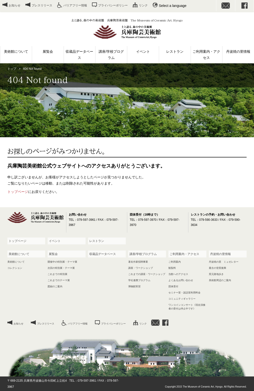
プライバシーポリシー (113, 5)
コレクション (14, 268)
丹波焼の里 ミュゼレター (223, 261)
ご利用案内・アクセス (206, 55)
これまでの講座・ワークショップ (146, 274)
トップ (11, 68)
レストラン (174, 51)
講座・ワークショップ (140, 268)
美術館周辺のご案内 (220, 280)
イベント (143, 51)
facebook (244, 5)
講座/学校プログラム (111, 55)
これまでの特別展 (57, 274)
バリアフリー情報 (75, 5)
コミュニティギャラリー (182, 298)
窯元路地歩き (216, 274)
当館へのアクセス (178, 274)
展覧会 (48, 51)
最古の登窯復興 (217, 268)
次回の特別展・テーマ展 (61, 268)
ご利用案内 (174, 261)
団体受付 (173, 286)
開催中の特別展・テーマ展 (62, 261)
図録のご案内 (55, 286)
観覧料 (172, 268)
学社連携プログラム (139, 280)
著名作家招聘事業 (138, 261)
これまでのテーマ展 (59, 280)
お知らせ (14, 5)
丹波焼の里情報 (238, 51)
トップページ (17, 192)
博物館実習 (134, 286)
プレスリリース (42, 5)
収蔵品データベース (79, 55)
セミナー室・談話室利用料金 (184, 292)
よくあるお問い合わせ (180, 280)
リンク (143, 5)
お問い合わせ (225, 5)
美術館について (16, 51)
